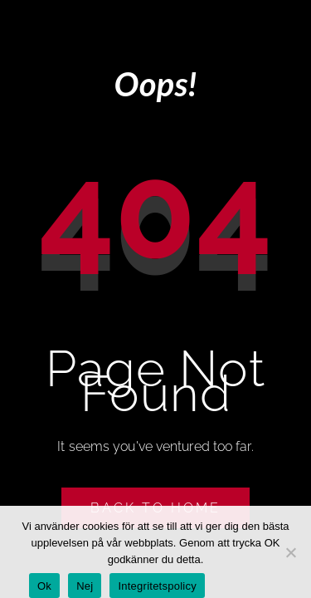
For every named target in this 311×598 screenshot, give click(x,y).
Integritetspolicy (157, 586)
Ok (44, 586)
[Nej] (290, 552)
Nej (84, 586)
